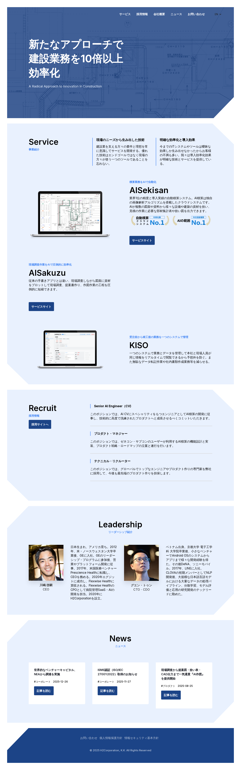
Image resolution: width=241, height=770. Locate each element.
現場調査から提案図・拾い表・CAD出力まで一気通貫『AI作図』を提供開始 (183, 674)
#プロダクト (168, 685)
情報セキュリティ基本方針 (141, 738)
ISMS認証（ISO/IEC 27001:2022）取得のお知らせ (117, 672)
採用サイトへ (39, 424)
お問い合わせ (88, 738)
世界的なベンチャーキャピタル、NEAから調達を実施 (55, 672)
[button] (218, 14)
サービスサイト (142, 240)
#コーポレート (42, 681)
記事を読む (44, 691)
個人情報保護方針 (110, 738)
